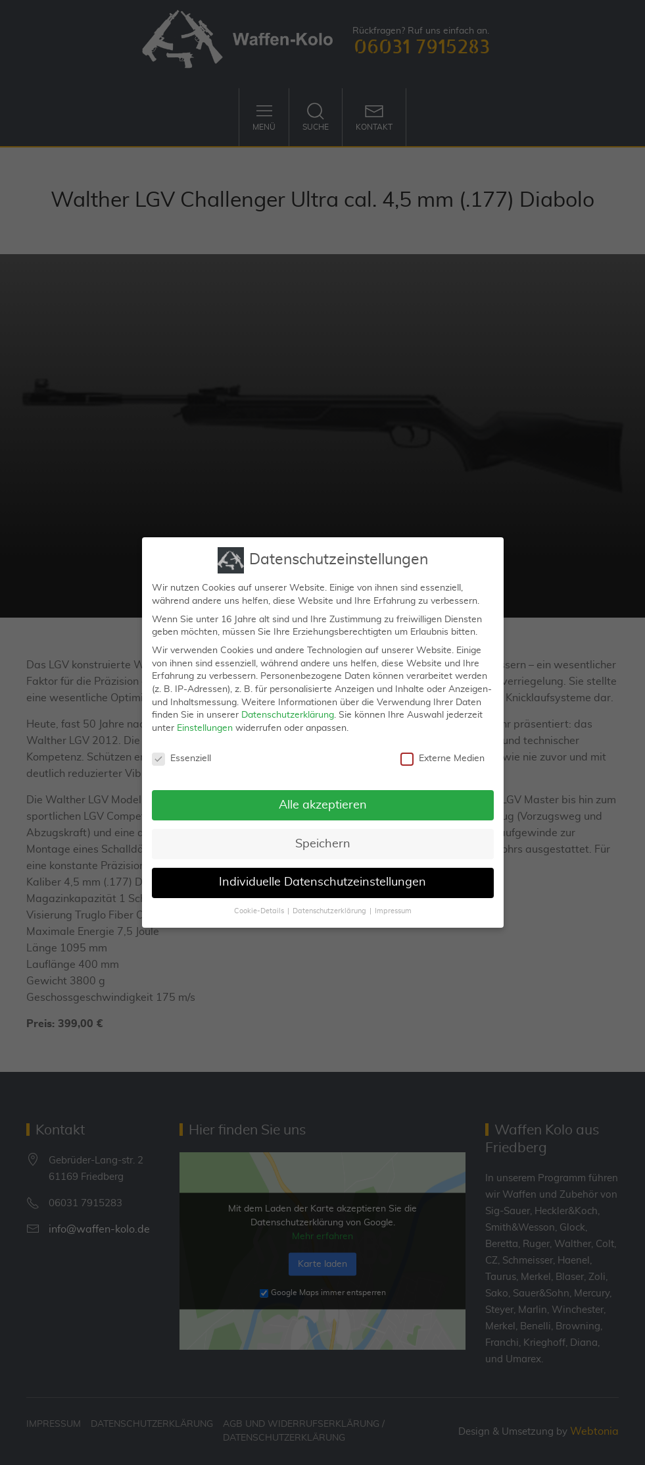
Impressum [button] (393, 900)
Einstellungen (205, 717)
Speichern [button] (322, 832)
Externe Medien (442, 747)
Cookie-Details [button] (259, 900)
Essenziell (181, 747)
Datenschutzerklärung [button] (329, 900)
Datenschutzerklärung (287, 703)
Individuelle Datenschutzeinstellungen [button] (322, 871)
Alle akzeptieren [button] (323, 793)
